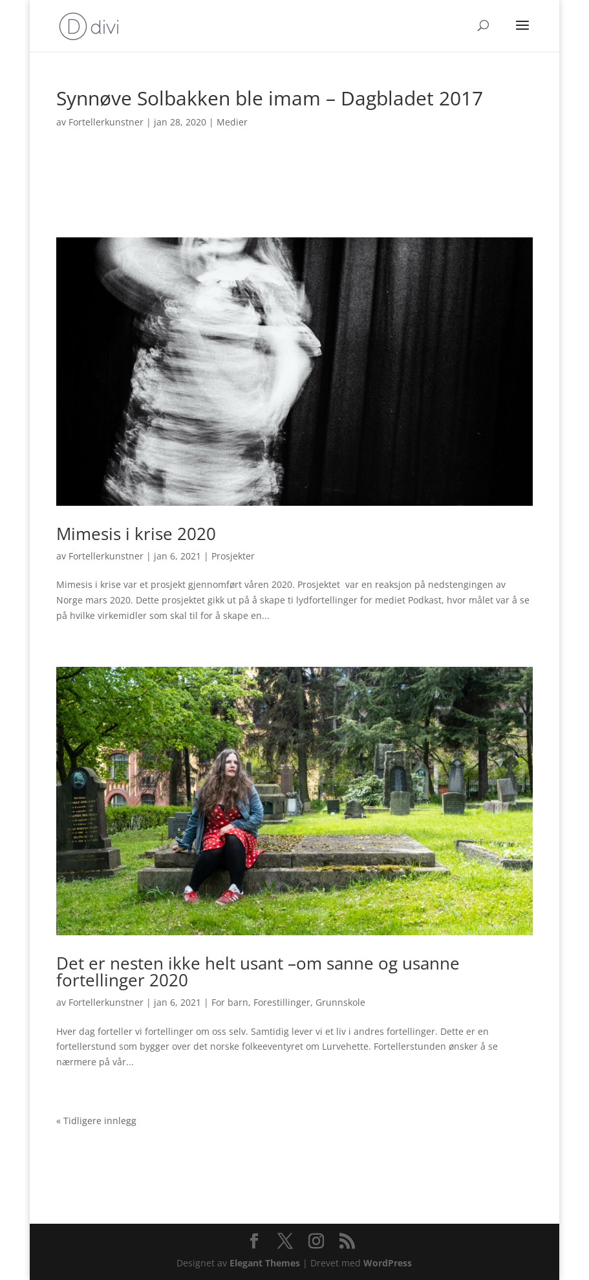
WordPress (387, 1263)
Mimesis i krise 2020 (136, 533)
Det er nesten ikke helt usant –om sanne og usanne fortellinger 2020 (258, 971)
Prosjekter (233, 556)
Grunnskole (340, 1002)
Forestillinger (281, 1002)
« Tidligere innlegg (96, 1120)
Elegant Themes (265, 1263)
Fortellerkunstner (106, 122)
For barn (229, 1002)
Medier (232, 122)
